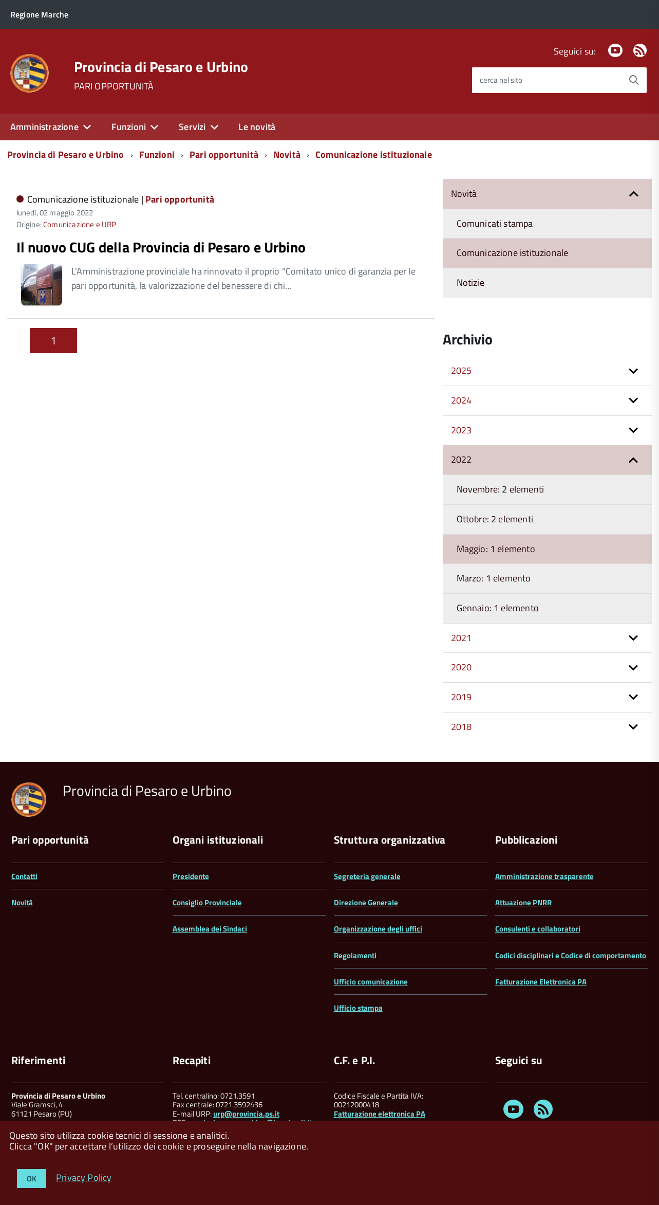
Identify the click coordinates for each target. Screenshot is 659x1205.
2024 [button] (461, 400)
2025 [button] (461, 370)
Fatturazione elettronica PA (379, 1114)
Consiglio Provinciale (207, 902)
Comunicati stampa (495, 223)
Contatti (24, 876)
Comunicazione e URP (79, 224)
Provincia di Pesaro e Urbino (161, 67)
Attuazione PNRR (523, 902)
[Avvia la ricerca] (634, 80)
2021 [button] (461, 638)
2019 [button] (461, 697)
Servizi (192, 127)
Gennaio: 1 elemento (498, 608)
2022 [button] (461, 459)
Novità (286, 154)
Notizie (470, 282)
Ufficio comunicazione (371, 982)
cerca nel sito (501, 80)
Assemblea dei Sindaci (210, 929)
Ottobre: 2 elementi (495, 519)
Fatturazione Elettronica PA (541, 982)
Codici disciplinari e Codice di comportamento (570, 955)
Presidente (191, 876)
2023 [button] (461, 430)
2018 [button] (461, 727)
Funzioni (128, 127)
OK (31, 1178)
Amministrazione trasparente (544, 876)
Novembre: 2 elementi (500, 489)
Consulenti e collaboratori (537, 929)
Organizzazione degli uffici (378, 929)
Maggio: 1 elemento (496, 549)
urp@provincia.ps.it (246, 1114)
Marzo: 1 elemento (494, 578)
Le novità (256, 127)
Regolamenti (355, 955)
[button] (633, 194)
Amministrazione (44, 127)
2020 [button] (461, 667)
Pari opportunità (224, 154)
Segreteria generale (367, 876)
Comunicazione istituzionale (373, 154)
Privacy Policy (84, 1177)
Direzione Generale (366, 902)
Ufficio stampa (358, 1008)
